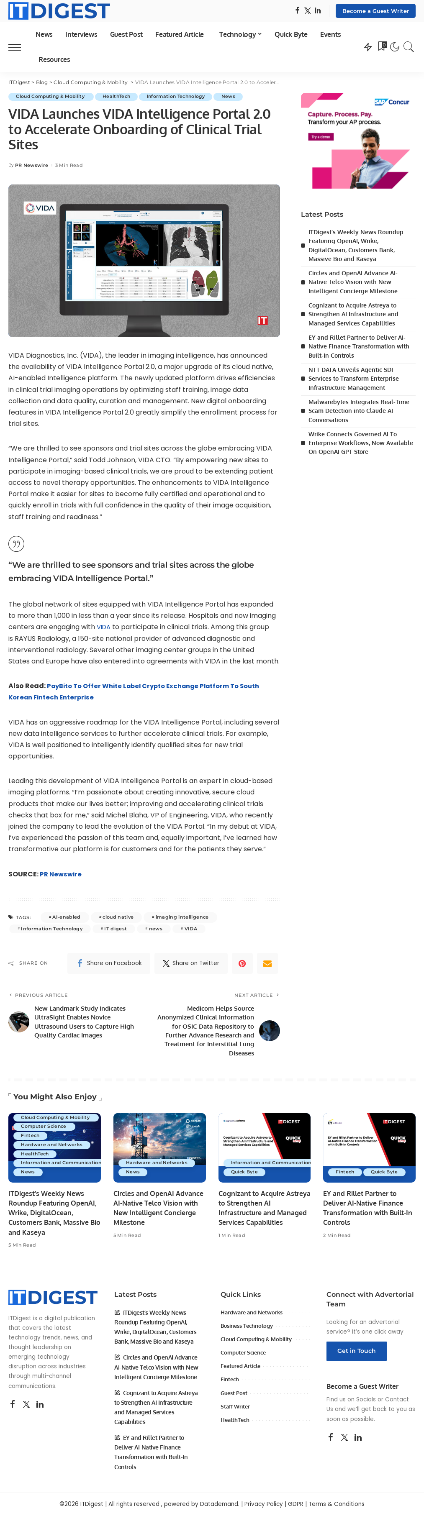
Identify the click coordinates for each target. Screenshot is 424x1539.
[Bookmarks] (381, 47)
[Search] (409, 47)
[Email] (267, 963)
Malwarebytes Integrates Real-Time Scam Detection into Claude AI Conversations (358, 408)
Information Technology (185, 97)
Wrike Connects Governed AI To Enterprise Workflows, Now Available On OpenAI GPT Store (360, 440)
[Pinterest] (242, 963)
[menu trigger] (18, 47)
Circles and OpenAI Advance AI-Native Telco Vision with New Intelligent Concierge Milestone (353, 281)
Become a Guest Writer (375, 11)
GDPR (295, 1508)
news (155, 929)
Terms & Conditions (336, 1508)
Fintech (31, 1140)
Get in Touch (356, 1355)
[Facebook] (297, 11)
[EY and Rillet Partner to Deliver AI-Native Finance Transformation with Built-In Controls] (369, 1152)
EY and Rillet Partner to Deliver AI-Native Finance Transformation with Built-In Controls (358, 345)
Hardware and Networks (53, 1149)
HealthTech (122, 97)
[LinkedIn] (318, 11)
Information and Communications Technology (80, 1167)
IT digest (115, 929)
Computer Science (46, 1131)
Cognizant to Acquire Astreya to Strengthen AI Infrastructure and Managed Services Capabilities (353, 313)
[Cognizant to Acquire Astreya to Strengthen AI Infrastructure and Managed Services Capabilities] (264, 1152)
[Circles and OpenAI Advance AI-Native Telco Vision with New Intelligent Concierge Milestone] (159, 1152)
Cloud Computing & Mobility (53, 97)
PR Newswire (32, 165)
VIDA (105, 627)
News (241, 97)
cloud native (118, 917)
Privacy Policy (263, 1508)
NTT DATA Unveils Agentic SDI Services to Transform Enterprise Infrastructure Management (353, 376)
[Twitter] (308, 11)
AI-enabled (66, 917)
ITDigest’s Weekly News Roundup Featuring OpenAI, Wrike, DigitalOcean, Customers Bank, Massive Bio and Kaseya (54, 1217)
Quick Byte (245, 1177)
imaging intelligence (182, 917)
